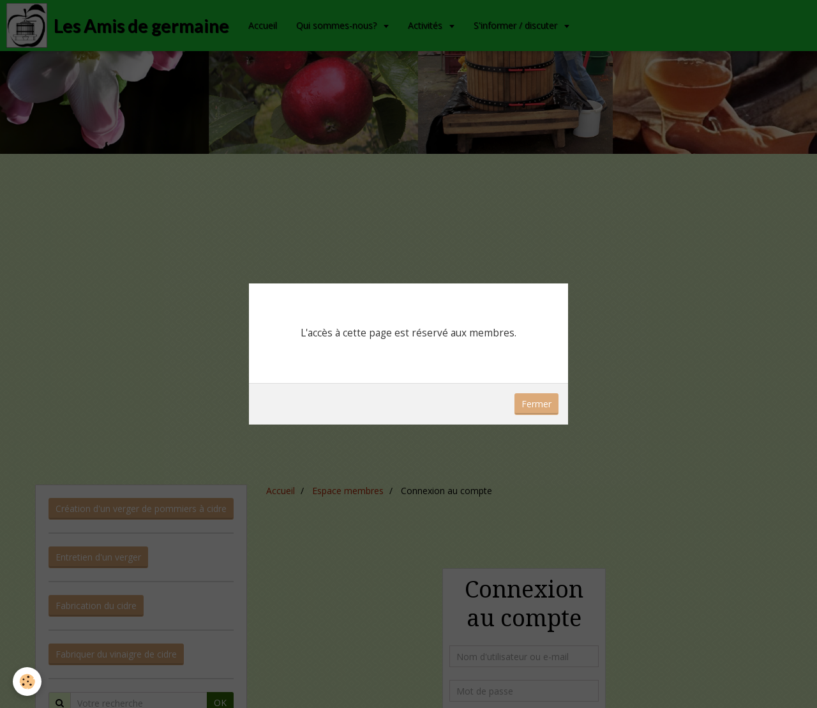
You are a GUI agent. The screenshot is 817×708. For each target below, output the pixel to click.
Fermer (536, 404)
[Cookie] (27, 681)
